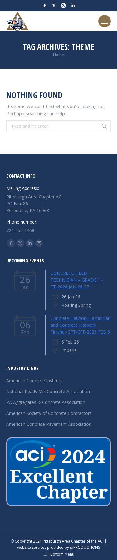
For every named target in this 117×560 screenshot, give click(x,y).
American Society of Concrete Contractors (49, 413)
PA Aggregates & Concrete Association (45, 402)
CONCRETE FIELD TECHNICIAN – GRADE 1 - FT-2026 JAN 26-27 (77, 280)
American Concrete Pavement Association (48, 424)
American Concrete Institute (34, 380)
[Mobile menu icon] (104, 21)
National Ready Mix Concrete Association (48, 391)
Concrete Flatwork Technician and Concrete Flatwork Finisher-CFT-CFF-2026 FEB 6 (80, 325)
